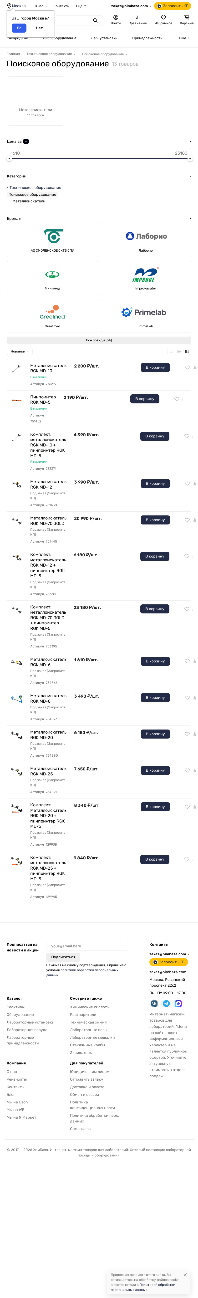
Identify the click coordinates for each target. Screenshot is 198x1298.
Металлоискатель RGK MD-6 (48, 662)
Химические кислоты (89, 1007)
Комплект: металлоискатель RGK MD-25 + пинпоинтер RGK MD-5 (48, 868)
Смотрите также (86, 998)
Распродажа (17, 38)
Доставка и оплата (87, 1087)
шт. (26, 141)
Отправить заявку (86, 1079)
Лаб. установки (104, 38)
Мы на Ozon (17, 1102)
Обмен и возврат (85, 1094)
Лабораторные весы (88, 1030)
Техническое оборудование (35, 187)
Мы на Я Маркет (21, 1117)
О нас (39, 6)
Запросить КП (172, 6)
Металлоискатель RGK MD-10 (48, 368)
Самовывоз (80, 1129)
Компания (16, 1063)
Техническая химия (88, 1022)
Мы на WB (16, 1109)
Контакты (61, 6)
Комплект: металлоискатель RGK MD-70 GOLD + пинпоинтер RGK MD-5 (48, 617)
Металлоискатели (29, 201)
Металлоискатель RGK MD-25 (48, 771)
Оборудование (20, 1014)
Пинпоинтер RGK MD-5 (43, 399)
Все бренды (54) (99, 340)
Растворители (83, 1014)
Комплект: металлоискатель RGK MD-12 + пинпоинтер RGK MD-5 (48, 565)
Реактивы (16, 1007)
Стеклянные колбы (87, 1045)
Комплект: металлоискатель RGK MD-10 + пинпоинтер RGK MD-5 (48, 445)
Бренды (14, 218)
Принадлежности (147, 38)
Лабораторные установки (30, 1022)
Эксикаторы (81, 1052)
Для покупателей (86, 1063)
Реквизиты (17, 1079)
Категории (16, 176)
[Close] (185, 1274)
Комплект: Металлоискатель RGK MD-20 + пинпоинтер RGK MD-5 (48, 815)
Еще (79, 6)
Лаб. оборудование (59, 38)
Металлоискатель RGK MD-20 (48, 735)
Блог (11, 1094)
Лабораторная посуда (27, 1030)
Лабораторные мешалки (92, 1037)
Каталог (14, 998)
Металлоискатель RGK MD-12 (48, 484)
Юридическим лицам (89, 1071)
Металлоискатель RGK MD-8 (48, 698)
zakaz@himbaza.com (129, 6)
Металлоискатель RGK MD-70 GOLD (48, 520)
